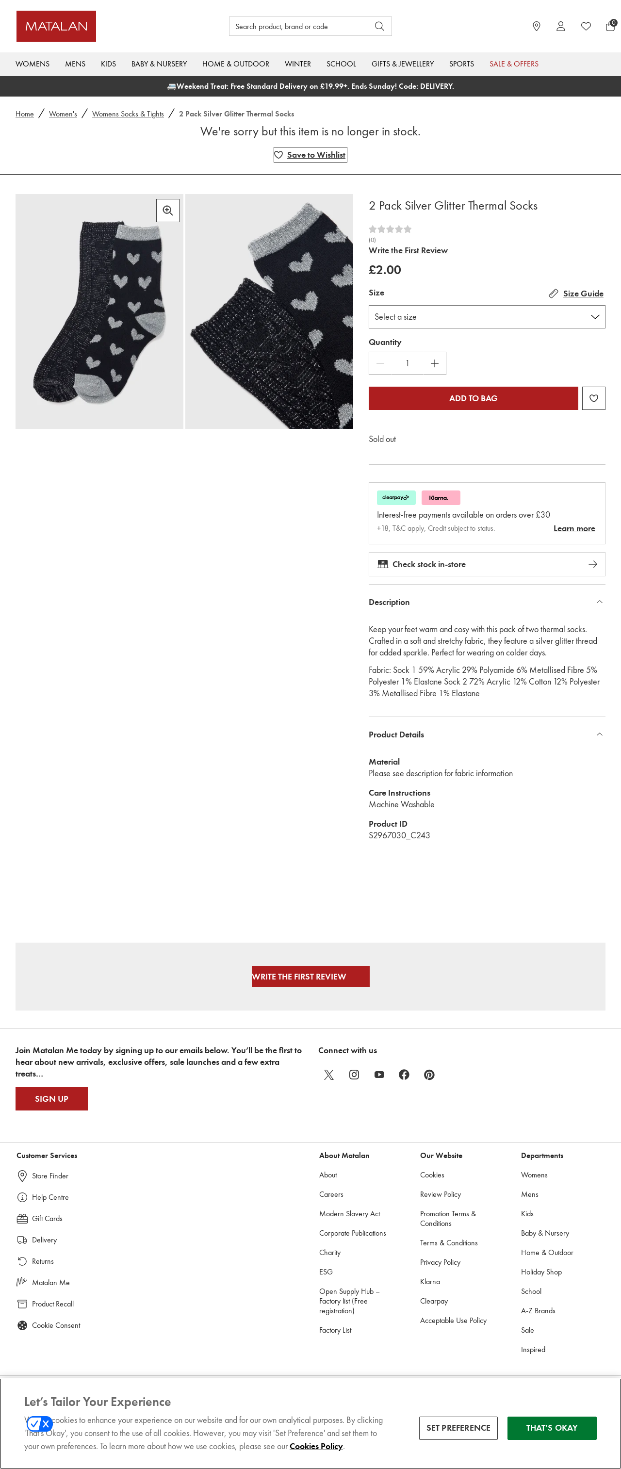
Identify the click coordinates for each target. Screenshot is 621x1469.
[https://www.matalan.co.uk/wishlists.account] (586, 26)
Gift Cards (47, 1218)
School (341, 63)
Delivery (44, 1239)
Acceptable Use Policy (453, 1320)
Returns (43, 1261)
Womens (32, 63)
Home (25, 113)
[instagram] (354, 1074)
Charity (330, 1252)
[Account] (560, 26)
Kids (108, 63)
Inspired (533, 1349)
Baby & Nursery (159, 63)
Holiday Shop (541, 1271)
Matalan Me (51, 1282)
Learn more (574, 528)
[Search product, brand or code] (290, 26)
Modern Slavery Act (349, 1213)
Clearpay (434, 1301)
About (328, 1174)
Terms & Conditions (449, 1242)
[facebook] (404, 1074)
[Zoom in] (168, 210)
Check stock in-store (487, 564)
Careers (331, 1194)
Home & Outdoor (235, 63)
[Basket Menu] (610, 26)
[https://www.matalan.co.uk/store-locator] (536, 26)
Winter (298, 63)
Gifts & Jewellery (403, 63)
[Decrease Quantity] (380, 363)
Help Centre (50, 1197)
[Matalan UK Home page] (90, 26)
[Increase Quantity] (434, 363)
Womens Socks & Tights (128, 113)
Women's (63, 113)
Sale (527, 1330)
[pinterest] (430, 1074)
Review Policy (440, 1194)
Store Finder (50, 1175)
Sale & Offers (514, 63)
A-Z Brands (538, 1310)
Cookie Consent (56, 1325)
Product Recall (53, 1303)
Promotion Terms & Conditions (448, 1218)
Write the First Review (408, 250)
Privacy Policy (440, 1262)
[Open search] (380, 26)
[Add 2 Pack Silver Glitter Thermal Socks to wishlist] (310, 155)
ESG (326, 1271)
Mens (75, 63)
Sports (461, 63)
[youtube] (379, 1074)
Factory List (335, 1330)
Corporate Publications (352, 1233)
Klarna (430, 1281)
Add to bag (473, 398)
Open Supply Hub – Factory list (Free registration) (349, 1301)
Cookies (432, 1174)
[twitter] (329, 1074)
